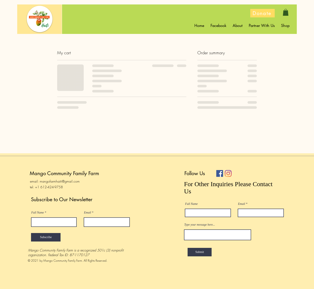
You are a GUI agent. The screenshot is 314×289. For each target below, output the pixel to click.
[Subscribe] (46, 237)
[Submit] (200, 252)
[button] (286, 12)
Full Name (37, 212)
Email (87, 212)
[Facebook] (219, 173)
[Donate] (262, 13)
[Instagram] (228, 173)
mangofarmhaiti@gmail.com (60, 181)
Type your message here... (199, 224)
